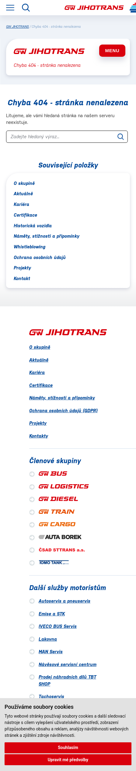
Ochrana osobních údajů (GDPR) (63, 410)
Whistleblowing (29, 246)
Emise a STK (52, 613)
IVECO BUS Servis (58, 626)
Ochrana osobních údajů (40, 257)
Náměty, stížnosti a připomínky (46, 236)
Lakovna (48, 639)
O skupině (24, 183)
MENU (112, 50)
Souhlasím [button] (68, 747)
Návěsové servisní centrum (67, 664)
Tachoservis (51, 696)
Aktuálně (23, 193)
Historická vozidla (33, 225)
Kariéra (21, 204)
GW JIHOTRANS (17, 27)
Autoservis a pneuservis (64, 600)
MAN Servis (51, 651)
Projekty (22, 267)
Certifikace (25, 215)
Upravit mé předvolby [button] (68, 759)
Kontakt (22, 278)
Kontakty (38, 435)
